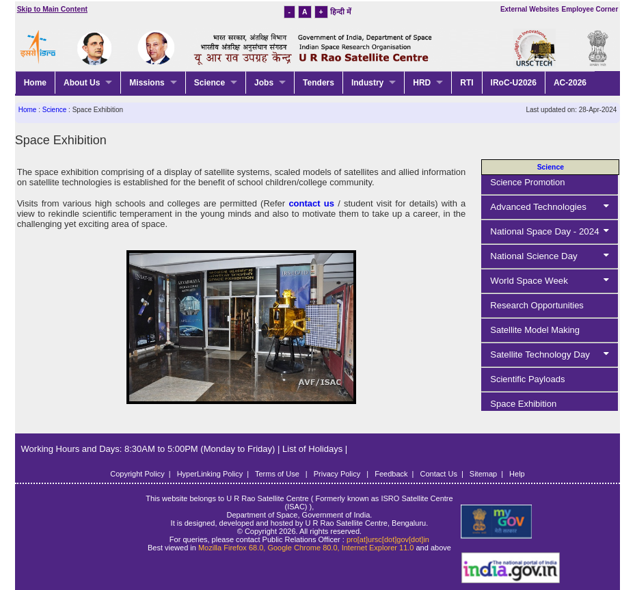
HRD (422, 83)
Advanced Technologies (552, 207)
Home (35, 83)
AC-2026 (570, 83)
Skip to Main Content (52, 9)
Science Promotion (527, 182)
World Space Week (552, 281)
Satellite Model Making (535, 330)
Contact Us (438, 474)
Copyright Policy (137, 474)
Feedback (391, 474)
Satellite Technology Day (552, 354)
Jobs (263, 83)
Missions (146, 83)
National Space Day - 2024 (552, 231)
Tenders (318, 83)
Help (517, 474)
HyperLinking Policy (210, 474)
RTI (466, 83)
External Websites (529, 9)
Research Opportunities (537, 305)
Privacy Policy (338, 474)
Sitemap (483, 474)
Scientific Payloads (527, 379)
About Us (82, 83)
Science (209, 83)
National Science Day (552, 256)
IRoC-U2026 (514, 83)
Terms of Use (278, 474)
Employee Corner (589, 9)
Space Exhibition (523, 404)
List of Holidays (313, 449)
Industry (367, 83)
